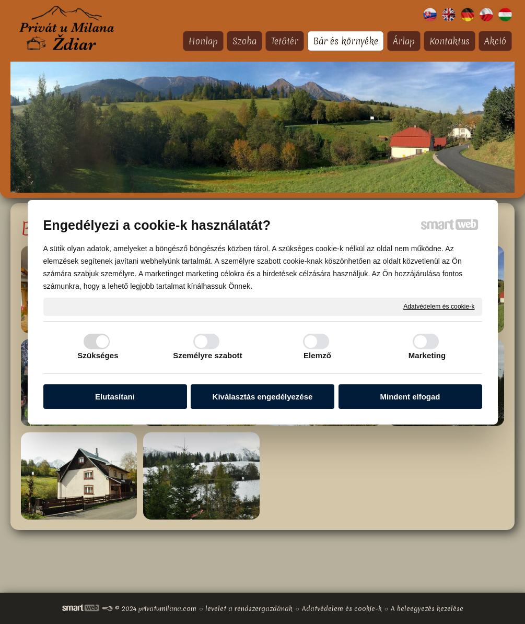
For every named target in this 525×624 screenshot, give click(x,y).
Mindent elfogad (410, 396)
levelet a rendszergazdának (249, 608)
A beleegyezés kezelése (427, 608)
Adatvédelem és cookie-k (438, 306)
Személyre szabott (207, 355)
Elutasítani (115, 396)
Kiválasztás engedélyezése (263, 396)
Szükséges (97, 355)
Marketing (427, 355)
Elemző (317, 355)
